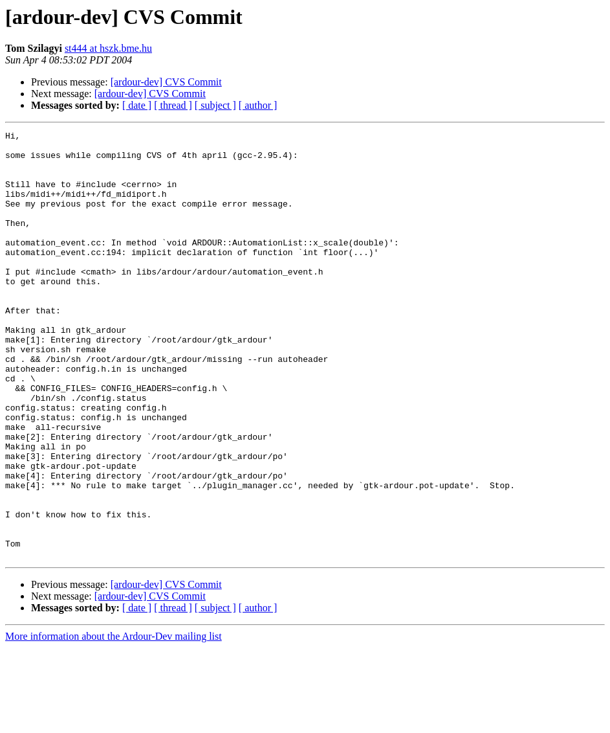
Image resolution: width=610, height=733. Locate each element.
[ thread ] (173, 105)
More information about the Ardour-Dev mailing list (113, 721)
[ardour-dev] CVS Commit (166, 81)
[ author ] (258, 105)
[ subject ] (215, 105)
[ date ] (136, 105)
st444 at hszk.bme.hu (108, 48)
